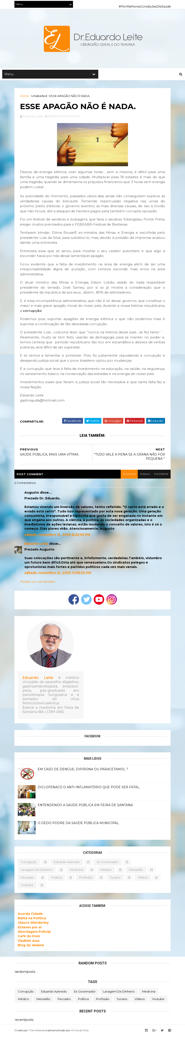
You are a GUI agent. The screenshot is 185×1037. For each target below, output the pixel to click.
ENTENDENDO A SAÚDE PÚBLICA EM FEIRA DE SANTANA (85, 806)
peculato (27, 878)
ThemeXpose (37, 1031)
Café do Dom (29, 937)
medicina (77, 870)
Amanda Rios (80, 1031)
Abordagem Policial (34, 933)
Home (25, 96)
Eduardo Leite (37, 544)
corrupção (29, 863)
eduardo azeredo (67, 863)
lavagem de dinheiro (37, 870)
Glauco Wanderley (33, 923)
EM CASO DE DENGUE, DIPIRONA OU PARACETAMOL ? (83, 770)
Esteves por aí (30, 928)
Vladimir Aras (29, 941)
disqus (144, 474)
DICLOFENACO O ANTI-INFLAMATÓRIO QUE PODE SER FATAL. (89, 788)
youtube (27, 886)
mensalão (136, 870)
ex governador (108, 863)
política (57, 878)
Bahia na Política (32, 919)
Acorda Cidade (30, 914)
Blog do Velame (31, 946)
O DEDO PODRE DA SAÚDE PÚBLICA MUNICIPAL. (79, 824)
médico (106, 870)
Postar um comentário (38, 582)
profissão (86, 878)
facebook (161, 474)
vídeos (143, 878)
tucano (115, 878)
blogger (128, 474)
